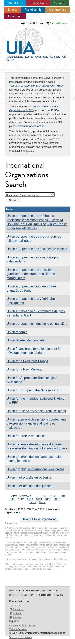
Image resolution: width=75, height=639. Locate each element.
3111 (12, 499)
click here (23, 126)
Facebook (16, 609)
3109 (53, 495)
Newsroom (15, 15)
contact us (38, 126)
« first (13, 495)
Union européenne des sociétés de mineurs (37, 249)
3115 (48, 499)
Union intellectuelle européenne (29, 477)
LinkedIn (15, 613)
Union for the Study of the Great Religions (36, 411)
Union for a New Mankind (25, 369)
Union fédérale (17, 332)
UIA (20, 39)
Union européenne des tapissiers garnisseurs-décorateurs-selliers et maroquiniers (31, 274)
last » (42, 502)
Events (12, 9)
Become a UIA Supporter (22, 625)
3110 (62, 495)
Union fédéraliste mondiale (25, 340)
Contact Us (15, 605)
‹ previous (25, 495)
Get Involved (57, 9)
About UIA (15, 2)
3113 (30, 499)
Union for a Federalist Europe (27, 361)
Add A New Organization (39, 519)
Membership (33, 9)
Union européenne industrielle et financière (37, 323)
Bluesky (15, 617)
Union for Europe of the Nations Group (34, 390)
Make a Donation (18, 629)
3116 (57, 499)
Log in (27, 23)
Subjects (55, 56)
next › (32, 502)
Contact (38, 23)
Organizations (15, 56)
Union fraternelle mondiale (25, 436)
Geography (41, 56)
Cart (50, 23)
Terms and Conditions (20, 637)
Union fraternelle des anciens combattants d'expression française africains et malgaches (36, 423)
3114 (39, 499)
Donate (61, 23)
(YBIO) (36, 85)
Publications (38, 2)
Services (59, 2)
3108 (43, 495)
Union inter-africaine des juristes (29, 486)
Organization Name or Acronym (22, 195)
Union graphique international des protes (35, 469)
